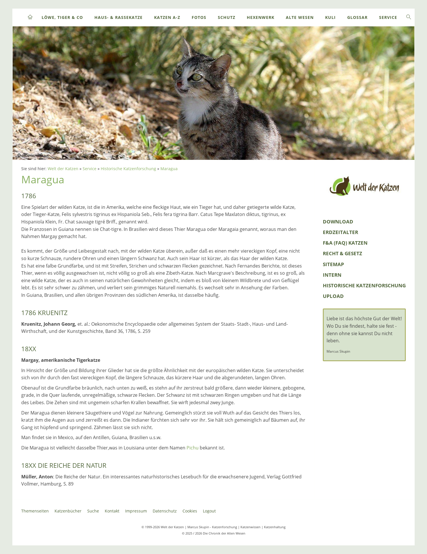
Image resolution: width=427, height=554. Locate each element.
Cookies (190, 511)
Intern (332, 275)
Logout (209, 511)
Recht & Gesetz (342, 253)
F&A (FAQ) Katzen (345, 242)
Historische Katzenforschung (128, 168)
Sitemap (333, 264)
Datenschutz (165, 511)
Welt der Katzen (63, 168)
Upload (333, 296)
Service (89, 168)
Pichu (193, 448)
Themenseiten (35, 511)
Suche (93, 511)
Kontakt (112, 511)
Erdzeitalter (340, 232)
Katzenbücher (68, 511)
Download (338, 221)
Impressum (136, 511)
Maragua (169, 168)
